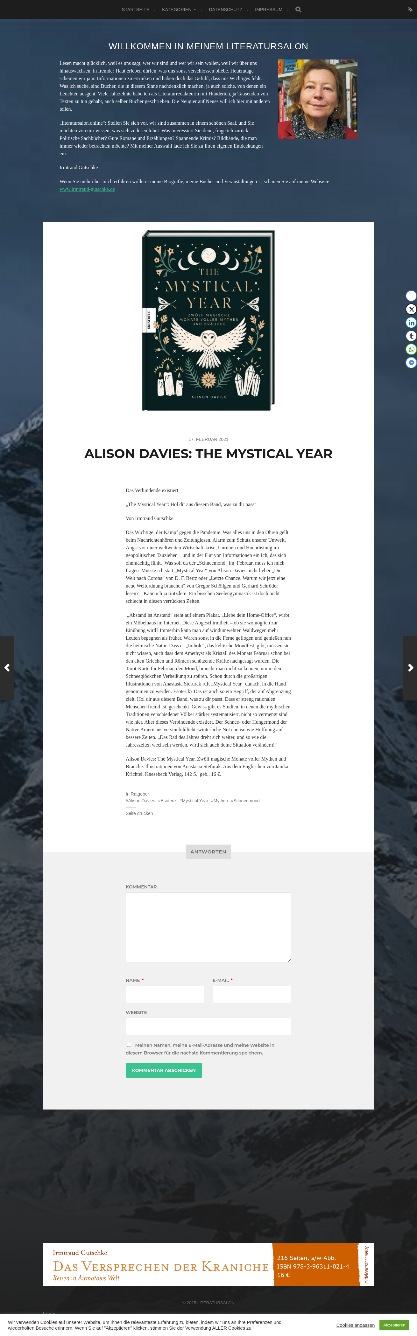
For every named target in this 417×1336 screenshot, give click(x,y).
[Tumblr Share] (411, 336)
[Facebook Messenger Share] (411, 362)
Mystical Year (195, 800)
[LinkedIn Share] (411, 322)
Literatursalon (216, 1302)
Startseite (135, 9)
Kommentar (141, 887)
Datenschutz (225, 9)
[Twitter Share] (411, 309)
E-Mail (223, 980)
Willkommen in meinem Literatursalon (208, 46)
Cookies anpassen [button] (355, 1325)
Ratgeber (140, 794)
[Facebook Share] (411, 296)
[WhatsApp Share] (411, 349)
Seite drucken (139, 813)
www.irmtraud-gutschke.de (87, 189)
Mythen (221, 800)
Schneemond (246, 800)
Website (136, 1012)
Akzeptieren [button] (394, 1325)
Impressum (268, 9)
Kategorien (176, 9)
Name (135, 980)
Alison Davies (141, 800)
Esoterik (168, 800)
